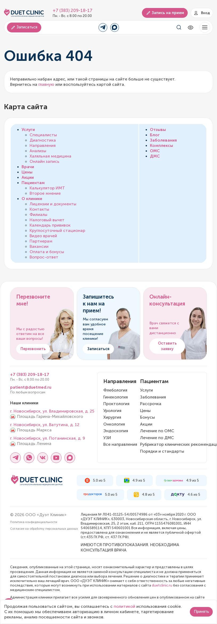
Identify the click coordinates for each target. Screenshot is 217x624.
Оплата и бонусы (47, 251)
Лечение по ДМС (157, 437)
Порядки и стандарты (162, 451)
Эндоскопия (115, 430)
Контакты (39, 209)
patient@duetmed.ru (30, 387)
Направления (43, 145)
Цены (27, 172)
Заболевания (163, 140)
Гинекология (115, 397)
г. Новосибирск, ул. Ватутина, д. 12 (44, 424)
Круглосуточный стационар (57, 230)
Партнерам (41, 241)
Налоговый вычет (47, 220)
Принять (201, 611)
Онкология (114, 424)
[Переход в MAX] (114, 27)
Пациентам (33, 182)
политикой (124, 606)
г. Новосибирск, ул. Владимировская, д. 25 (52, 411)
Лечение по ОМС (157, 430)
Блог (155, 135)
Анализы (38, 150)
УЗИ (107, 437)
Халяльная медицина (50, 156)
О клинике (32, 198)
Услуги (28, 129)
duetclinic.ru (162, 585)
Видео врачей (43, 236)
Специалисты (43, 135)
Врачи (28, 166)
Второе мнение (45, 193)
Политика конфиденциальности (33, 522)
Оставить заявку (167, 346)
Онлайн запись (44, 161)
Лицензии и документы (53, 204)
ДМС (155, 156)
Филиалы (38, 214)
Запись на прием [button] (165, 13)
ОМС (155, 150)
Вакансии (39, 246)
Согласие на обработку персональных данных (44, 528)
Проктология (116, 403)
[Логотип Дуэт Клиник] (24, 13)
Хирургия (112, 417)
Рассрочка (150, 403)
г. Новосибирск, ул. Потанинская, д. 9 (47, 438)
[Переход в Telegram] (103, 27)
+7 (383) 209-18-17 (72, 10)
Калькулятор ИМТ (47, 188)
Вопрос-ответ (44, 257)
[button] (204, 27)
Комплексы (161, 145)
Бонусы (147, 417)
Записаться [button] (24, 27)
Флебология (115, 390)
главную (46, 84)
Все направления (120, 444)
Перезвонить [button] (33, 349)
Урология (112, 410)
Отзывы (158, 129)
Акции (28, 177)
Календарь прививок (50, 225)
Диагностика (43, 140)
